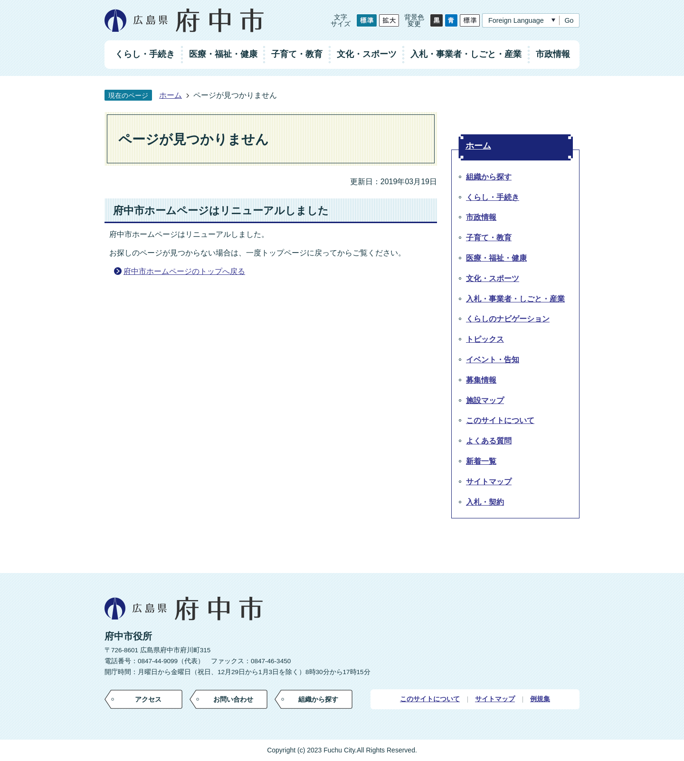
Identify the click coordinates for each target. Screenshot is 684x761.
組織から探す (318, 699)
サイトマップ (495, 699)
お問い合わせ (233, 699)
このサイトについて (430, 699)
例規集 (540, 699)
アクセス (148, 699)
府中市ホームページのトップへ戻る (184, 271)
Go (568, 20)
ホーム (170, 95)
